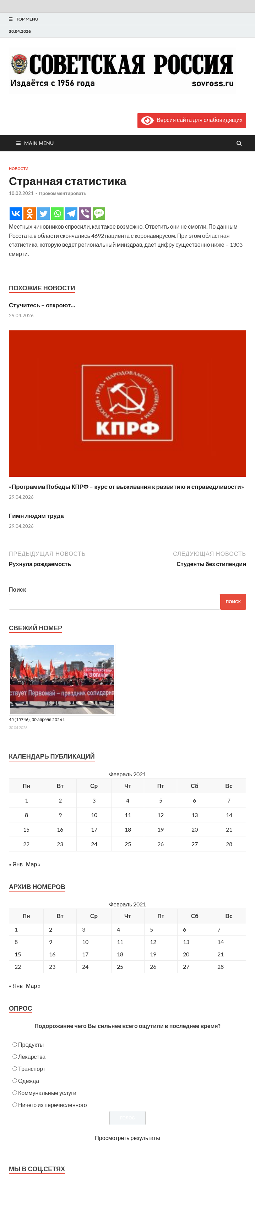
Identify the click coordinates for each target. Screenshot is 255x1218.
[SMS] (99, 213)
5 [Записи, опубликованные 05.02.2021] (160, 800)
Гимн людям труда (36, 515)
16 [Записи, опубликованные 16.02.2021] (60, 829)
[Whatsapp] (57, 213)
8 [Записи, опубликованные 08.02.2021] (26, 814)
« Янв (16, 864)
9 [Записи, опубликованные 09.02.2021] (60, 814)
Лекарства (31, 1056)
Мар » (33, 864)
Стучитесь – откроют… (42, 305)
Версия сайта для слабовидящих (192, 119)
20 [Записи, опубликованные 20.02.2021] (194, 829)
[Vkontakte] (16, 213)
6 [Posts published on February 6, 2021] (184, 929)
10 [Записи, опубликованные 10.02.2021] (94, 814)
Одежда (28, 1080)
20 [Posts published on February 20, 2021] (186, 954)
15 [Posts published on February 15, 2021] (18, 954)
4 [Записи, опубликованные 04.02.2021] (127, 800)
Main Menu (39, 143)
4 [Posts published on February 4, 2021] (118, 929)
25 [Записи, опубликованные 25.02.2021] (128, 843)
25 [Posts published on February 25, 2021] (120, 966)
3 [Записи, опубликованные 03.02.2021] (94, 800)
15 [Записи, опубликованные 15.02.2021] (26, 829)
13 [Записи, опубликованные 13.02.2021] (194, 814)
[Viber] (85, 213)
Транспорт (31, 1068)
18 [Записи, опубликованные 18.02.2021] (128, 829)
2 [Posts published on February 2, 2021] (50, 929)
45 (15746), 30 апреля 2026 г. (37, 719)
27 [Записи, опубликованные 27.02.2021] (194, 843)
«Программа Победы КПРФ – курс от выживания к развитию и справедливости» (126, 486)
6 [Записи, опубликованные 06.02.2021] (194, 800)
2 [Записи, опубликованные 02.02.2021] (60, 800)
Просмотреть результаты (127, 1137)
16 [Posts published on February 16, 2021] (52, 954)
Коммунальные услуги (47, 1092)
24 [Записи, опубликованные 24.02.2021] (94, 843)
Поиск (17, 589)
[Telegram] (71, 213)
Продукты (31, 1044)
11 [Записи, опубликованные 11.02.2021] (128, 814)
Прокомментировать (62, 193)
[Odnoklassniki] (29, 213)
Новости (18, 168)
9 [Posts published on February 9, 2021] (50, 941)
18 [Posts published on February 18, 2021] (120, 954)
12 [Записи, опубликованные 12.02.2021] (160, 814)
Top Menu (27, 19)
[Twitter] (43, 213)
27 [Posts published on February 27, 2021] (186, 966)
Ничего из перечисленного (52, 1104)
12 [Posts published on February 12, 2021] (153, 941)
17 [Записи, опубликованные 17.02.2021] (94, 829)
